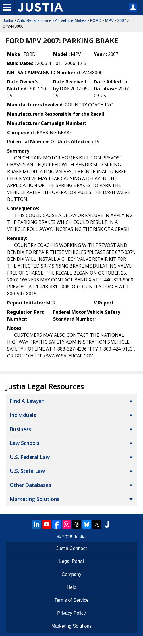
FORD (95, 20)
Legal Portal (71, 561)
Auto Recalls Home (34, 20)
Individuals (23, 415)
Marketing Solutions (34, 499)
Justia (8, 20)
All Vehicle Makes (70, 20)
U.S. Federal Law (30, 457)
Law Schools (25, 442)
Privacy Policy (71, 613)
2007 (121, 20)
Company (71, 574)
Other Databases (30, 484)
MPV (109, 20)
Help (71, 587)
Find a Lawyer (27, 400)
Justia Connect (71, 548)
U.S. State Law (27, 470)
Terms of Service (71, 600)
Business (20, 429)
